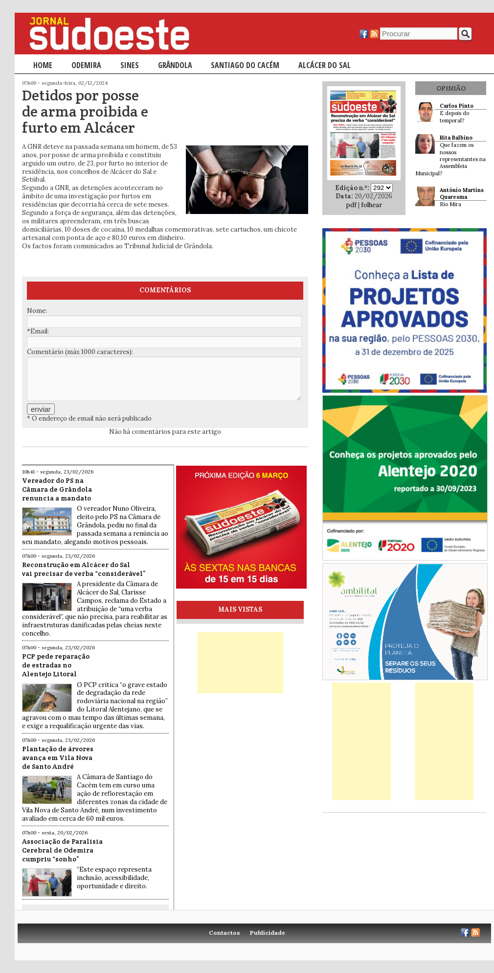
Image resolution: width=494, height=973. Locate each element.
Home (42, 65)
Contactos (224, 932)
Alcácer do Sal (324, 65)
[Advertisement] (240, 662)
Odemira (86, 65)
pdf (351, 205)
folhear (371, 205)
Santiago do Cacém (245, 65)
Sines (129, 65)
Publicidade (267, 932)
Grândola (175, 65)
